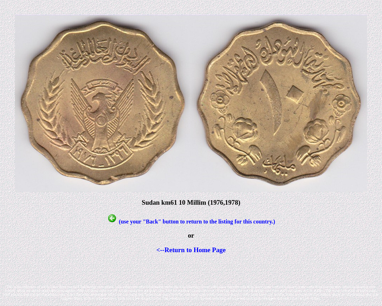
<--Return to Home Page (191, 250)
